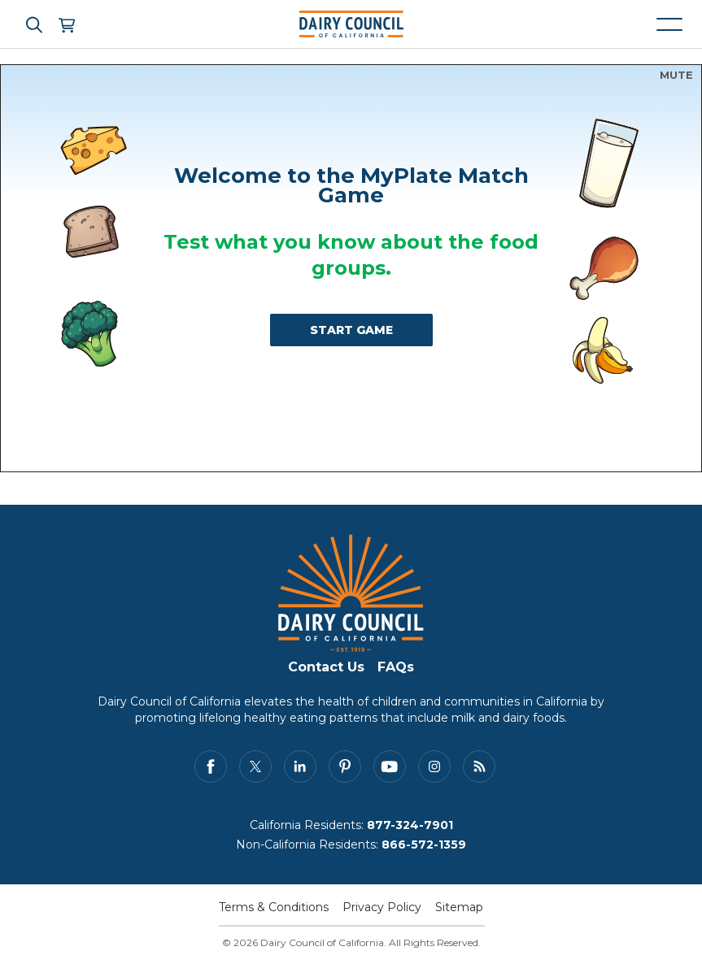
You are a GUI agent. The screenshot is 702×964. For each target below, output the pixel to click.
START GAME (351, 330)
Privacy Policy (381, 907)
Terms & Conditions (274, 907)
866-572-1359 (424, 844)
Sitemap (459, 907)
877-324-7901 (410, 825)
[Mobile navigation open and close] (669, 24)
